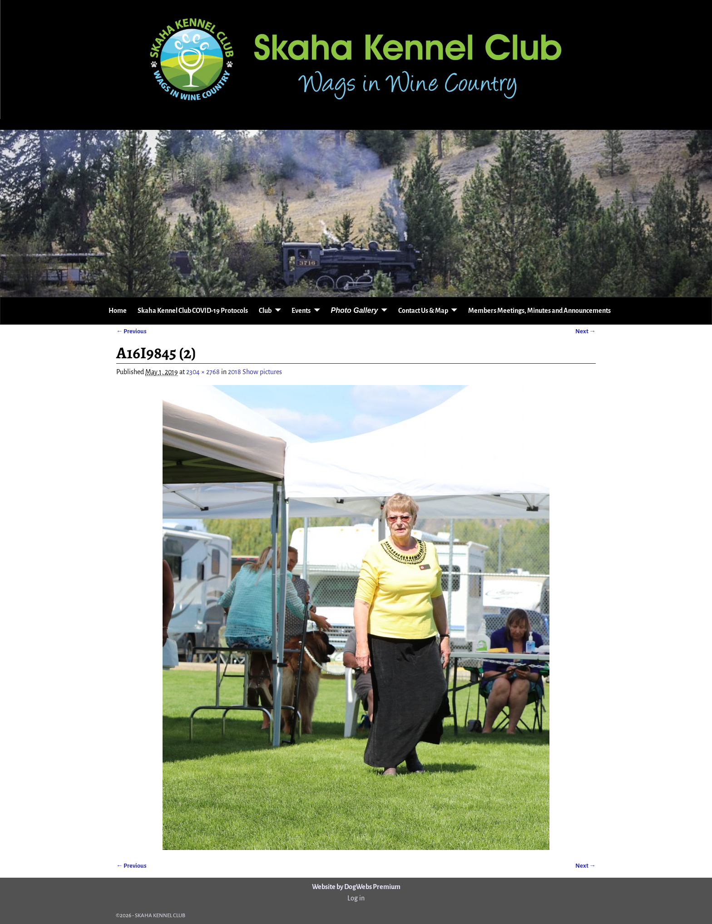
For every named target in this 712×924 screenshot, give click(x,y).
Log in (356, 898)
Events (301, 310)
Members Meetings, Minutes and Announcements (539, 310)
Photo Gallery (354, 310)
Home (118, 310)
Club (265, 310)
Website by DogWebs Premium (356, 886)
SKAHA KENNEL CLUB (160, 916)
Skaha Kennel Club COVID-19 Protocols (193, 310)
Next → (585, 331)
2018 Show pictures (255, 372)
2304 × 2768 (203, 372)
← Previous (131, 331)
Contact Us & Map (423, 310)
